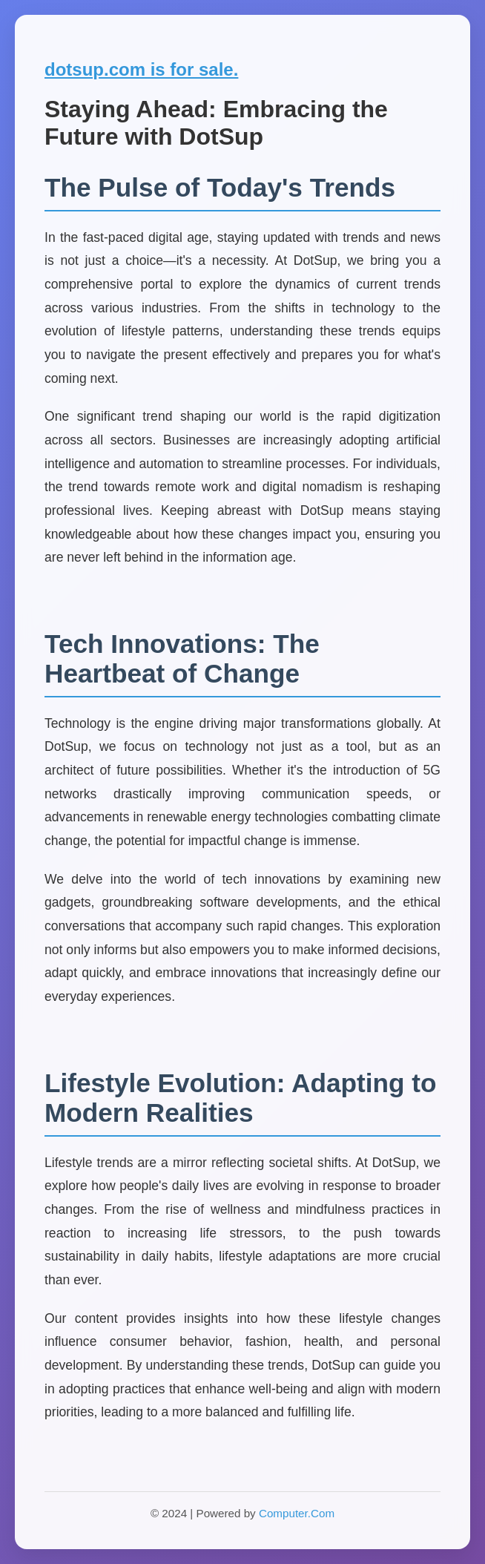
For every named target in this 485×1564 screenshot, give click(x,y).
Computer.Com (296, 1513)
